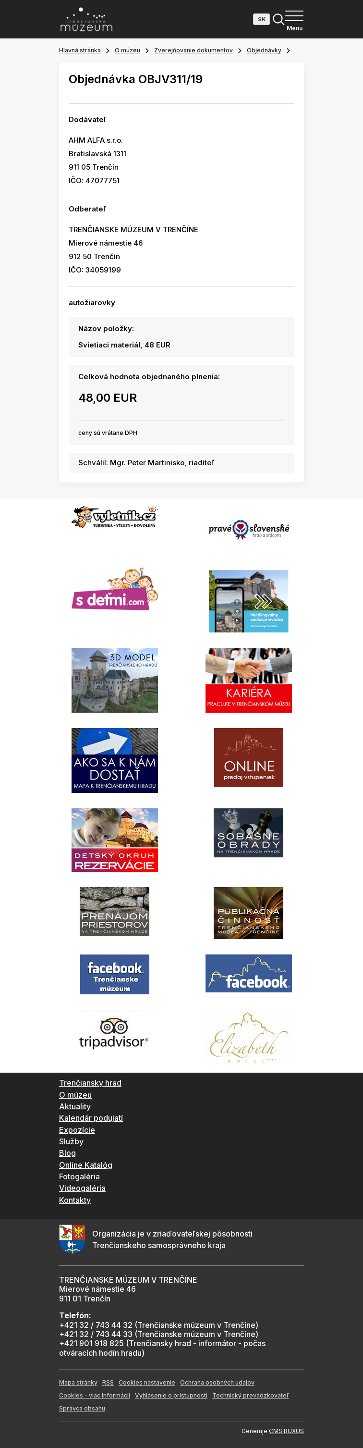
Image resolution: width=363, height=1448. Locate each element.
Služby (71, 1141)
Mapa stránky (78, 1382)
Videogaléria (82, 1188)
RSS (108, 1382)
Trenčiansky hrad (90, 1083)
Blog (67, 1153)
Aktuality (75, 1106)
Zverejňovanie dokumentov (193, 50)
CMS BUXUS (286, 1431)
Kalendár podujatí (91, 1118)
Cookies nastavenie (147, 1382)
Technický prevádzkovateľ (250, 1395)
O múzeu (127, 50)
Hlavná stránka (80, 50)
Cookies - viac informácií (94, 1395)
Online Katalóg (85, 1165)
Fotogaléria (79, 1176)
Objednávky (264, 50)
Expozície (77, 1130)
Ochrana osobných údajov (217, 1382)
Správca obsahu (82, 1408)
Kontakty (75, 1200)
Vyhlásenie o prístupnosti (171, 1395)
